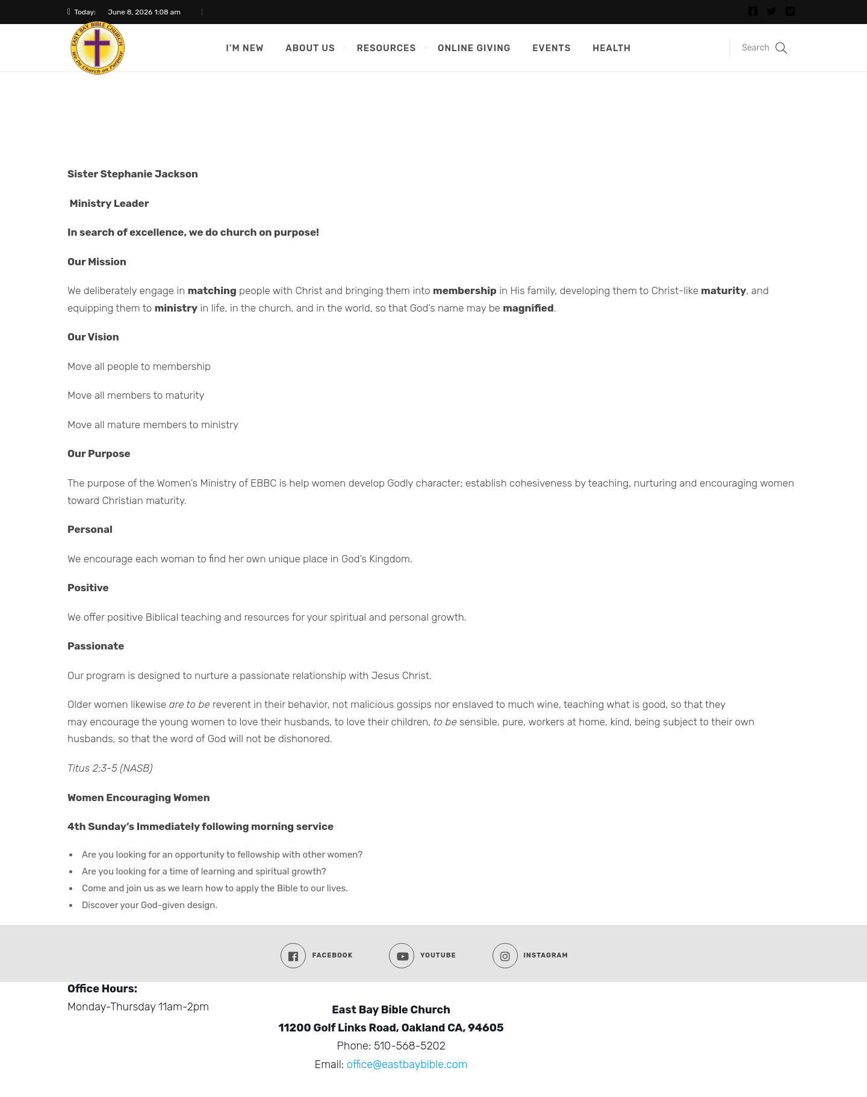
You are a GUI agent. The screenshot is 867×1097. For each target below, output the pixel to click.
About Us (310, 48)
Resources (386, 48)
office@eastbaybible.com (407, 1064)
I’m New (245, 48)
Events (551, 48)
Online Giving (474, 48)
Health (611, 48)
